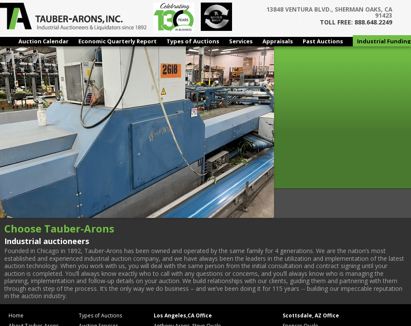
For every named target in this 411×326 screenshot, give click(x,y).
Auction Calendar (43, 41)
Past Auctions (323, 41)
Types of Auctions (193, 41)
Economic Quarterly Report (117, 41)
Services (241, 41)
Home (16, 315)
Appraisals (277, 41)
